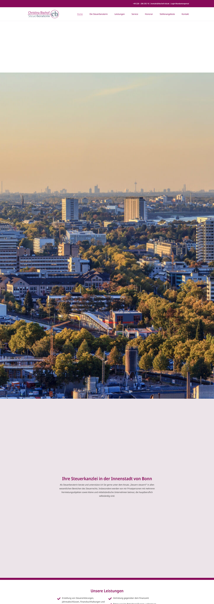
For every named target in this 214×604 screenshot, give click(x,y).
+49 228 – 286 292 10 (141, 3)
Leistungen (120, 14)
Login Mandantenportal (180, 3)
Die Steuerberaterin (99, 14)
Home (80, 14)
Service (135, 14)
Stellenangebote (167, 14)
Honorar (149, 14)
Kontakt (185, 14)
